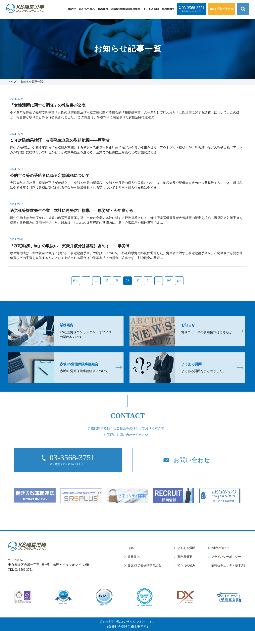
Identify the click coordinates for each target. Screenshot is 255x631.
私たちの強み (87, 9)
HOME (72, 9)
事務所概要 (168, 9)
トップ (12, 81)
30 (137, 280)
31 (148, 280)
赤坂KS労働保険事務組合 (125, 9)
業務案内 (103, 9)
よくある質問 (151, 9)
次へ (179, 280)
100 (169, 280)
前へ (75, 280)
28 (117, 280)
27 (106, 280)
